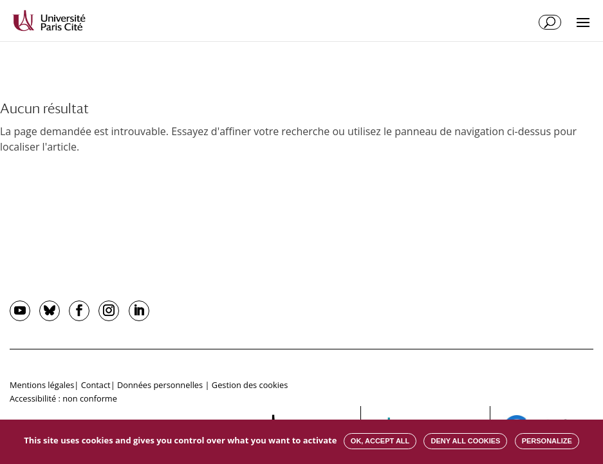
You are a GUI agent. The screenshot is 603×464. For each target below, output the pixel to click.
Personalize (547, 441)
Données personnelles (160, 385)
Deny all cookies (465, 441)
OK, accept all (380, 441)
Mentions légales (42, 385)
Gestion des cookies (250, 385)
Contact (96, 385)
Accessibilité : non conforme (63, 398)
